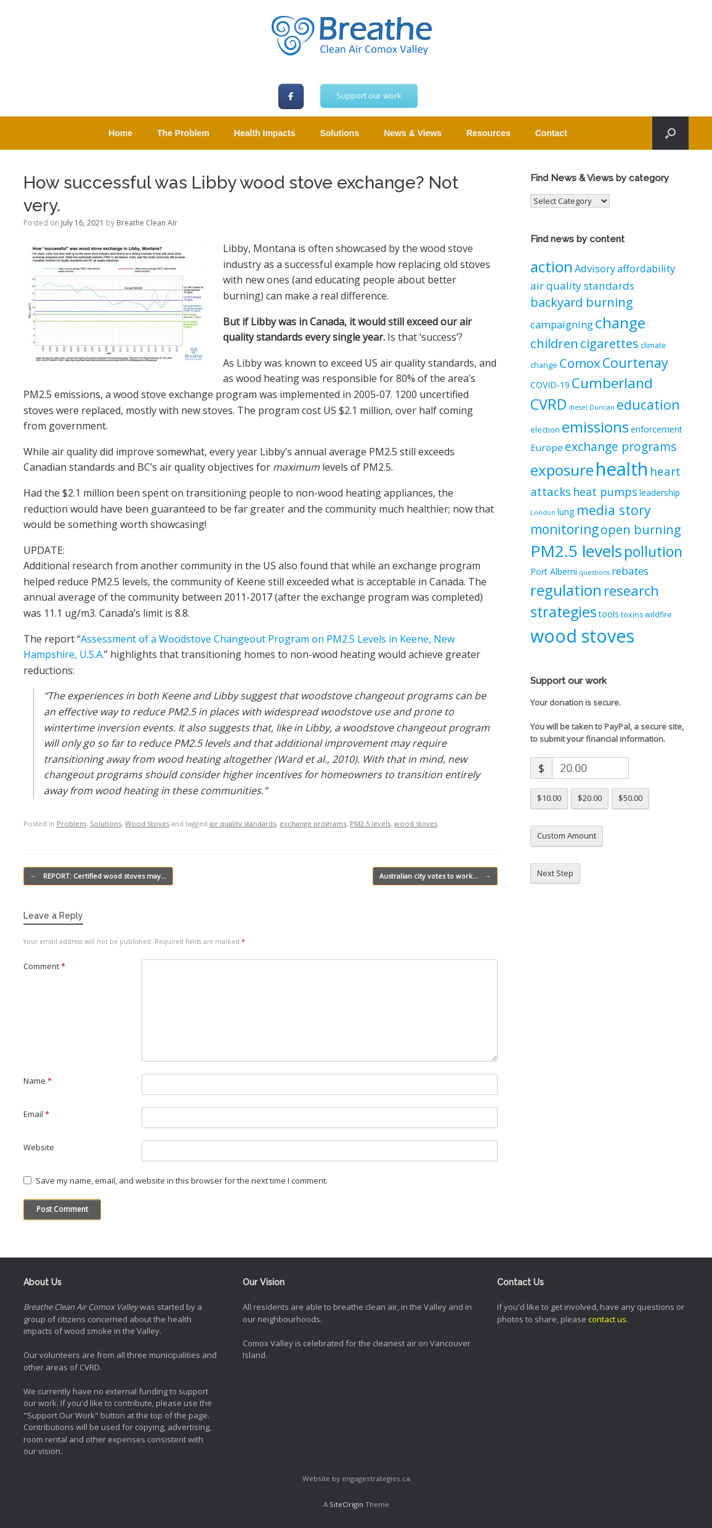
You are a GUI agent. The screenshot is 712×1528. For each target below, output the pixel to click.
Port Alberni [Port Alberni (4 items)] (553, 571)
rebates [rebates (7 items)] (630, 571)
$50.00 (630, 797)
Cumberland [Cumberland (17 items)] (612, 382)
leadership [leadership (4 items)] (659, 492)
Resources (488, 133)
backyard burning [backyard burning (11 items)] (581, 302)
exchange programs (313, 823)
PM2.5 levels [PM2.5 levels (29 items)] (576, 551)
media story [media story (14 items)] (613, 510)
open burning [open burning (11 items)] (641, 529)
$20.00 (590, 797)
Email (36, 1114)
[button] (670, 133)
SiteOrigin (346, 1504)
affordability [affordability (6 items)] (646, 268)
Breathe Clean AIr (146, 222)
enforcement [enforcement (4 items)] (656, 429)
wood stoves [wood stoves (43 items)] (582, 636)
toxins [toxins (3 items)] (632, 614)
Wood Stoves (147, 823)
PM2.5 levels (370, 823)
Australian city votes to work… (435, 876)
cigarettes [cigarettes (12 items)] (609, 343)
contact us (607, 1319)
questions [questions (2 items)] (594, 572)
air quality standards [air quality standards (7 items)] (582, 285)
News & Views (413, 133)
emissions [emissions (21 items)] (595, 427)
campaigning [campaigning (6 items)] (561, 324)
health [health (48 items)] (622, 469)
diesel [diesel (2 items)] (578, 407)
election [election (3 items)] (545, 430)
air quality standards (242, 823)
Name (37, 1080)
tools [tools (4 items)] (609, 614)
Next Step (555, 873)
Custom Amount (566, 835)
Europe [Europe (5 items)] (546, 447)
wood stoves (415, 823)
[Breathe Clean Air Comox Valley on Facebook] (291, 96)
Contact (551, 133)
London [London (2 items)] (543, 512)
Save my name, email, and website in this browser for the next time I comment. (182, 1180)
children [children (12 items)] (554, 343)
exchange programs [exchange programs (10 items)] (621, 446)
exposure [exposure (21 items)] (562, 470)
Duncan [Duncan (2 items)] (602, 407)
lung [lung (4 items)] (566, 512)
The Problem (183, 133)
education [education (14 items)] (648, 404)
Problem (71, 823)
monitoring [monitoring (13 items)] (564, 529)
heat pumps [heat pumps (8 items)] (605, 491)
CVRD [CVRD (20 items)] (548, 404)
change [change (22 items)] (620, 322)
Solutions (339, 133)
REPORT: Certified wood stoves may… (98, 876)
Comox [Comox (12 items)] (580, 363)
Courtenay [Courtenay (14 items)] (635, 363)
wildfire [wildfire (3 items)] (658, 614)
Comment (44, 966)
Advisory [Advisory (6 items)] (595, 268)
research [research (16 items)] (631, 590)
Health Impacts (265, 133)
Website (38, 1147)
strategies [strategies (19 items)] (563, 612)
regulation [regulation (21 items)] (566, 590)
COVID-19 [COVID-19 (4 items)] (550, 385)
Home (120, 133)
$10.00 (549, 797)
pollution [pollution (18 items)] (653, 551)
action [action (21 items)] (551, 266)
